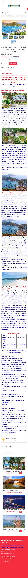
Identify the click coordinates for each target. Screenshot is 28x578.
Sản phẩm (10, 15)
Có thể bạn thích (6, 446)
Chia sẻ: (3, 67)
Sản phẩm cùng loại (7, 453)
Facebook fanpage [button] (8, 562)
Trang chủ (4, 15)
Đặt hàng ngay (13, 63)
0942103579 (13, 440)
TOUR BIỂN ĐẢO (16, 15)
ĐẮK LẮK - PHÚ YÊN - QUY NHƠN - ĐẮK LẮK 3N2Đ (14, 510)
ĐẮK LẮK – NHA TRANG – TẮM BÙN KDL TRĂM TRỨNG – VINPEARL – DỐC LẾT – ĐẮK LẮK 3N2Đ (14, 529)
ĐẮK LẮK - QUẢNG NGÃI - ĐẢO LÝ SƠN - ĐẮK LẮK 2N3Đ (14, 490)
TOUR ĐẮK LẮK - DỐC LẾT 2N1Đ (14, 471)
